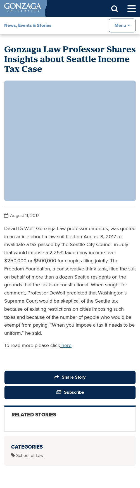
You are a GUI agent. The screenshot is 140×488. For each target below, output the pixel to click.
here (66, 345)
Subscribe (74, 392)
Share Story (74, 377)
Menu (120, 25)
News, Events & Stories (27, 25)
